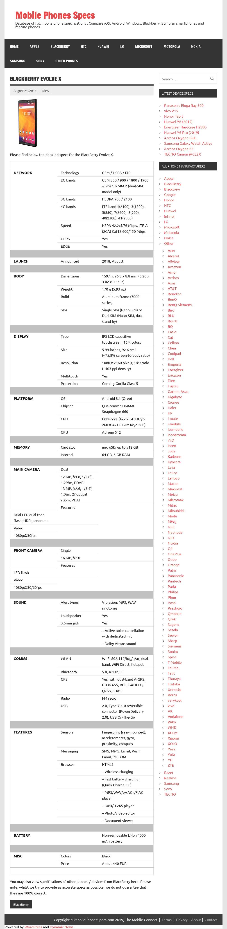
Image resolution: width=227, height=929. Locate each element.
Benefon (175, 293)
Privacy (182, 919)
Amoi (172, 272)
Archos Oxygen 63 (178, 148)
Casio (172, 331)
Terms (167, 919)
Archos (173, 277)
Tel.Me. (173, 667)
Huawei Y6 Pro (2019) (181, 132)
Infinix (169, 216)
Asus (171, 283)
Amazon (174, 266)
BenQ (172, 299)
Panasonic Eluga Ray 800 (184, 105)
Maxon (173, 483)
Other (169, 243)
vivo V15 (171, 110)
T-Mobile (175, 662)
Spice (172, 656)
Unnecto (174, 689)
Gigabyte (175, 396)
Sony (40, 60)
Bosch (172, 321)
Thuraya (174, 678)
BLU (171, 315)
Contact (211, 919)
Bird (171, 310)
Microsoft (143, 46)
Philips (173, 591)
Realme (170, 777)
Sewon (173, 635)
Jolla (171, 451)
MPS (45, 90)
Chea (172, 348)
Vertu (172, 694)
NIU (171, 537)
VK (170, 711)
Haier (172, 407)
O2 (170, 548)
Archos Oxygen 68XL (180, 137)
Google (170, 194)
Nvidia (173, 543)
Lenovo (173, 478)
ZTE (171, 765)
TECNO (170, 794)
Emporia (174, 364)
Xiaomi (173, 738)
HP (170, 413)
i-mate (173, 418)
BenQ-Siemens (180, 304)
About (196, 919)
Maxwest (175, 489)
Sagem (173, 624)
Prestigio (175, 608)
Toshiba (174, 684)
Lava (171, 467)
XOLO (172, 743)
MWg (172, 521)
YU (170, 759)
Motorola (171, 46)
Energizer (175, 369)
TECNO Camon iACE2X (182, 154)
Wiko (172, 721)
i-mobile (174, 423)
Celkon (173, 342)
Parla (172, 586)
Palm (172, 570)
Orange (174, 564)
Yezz (171, 749)
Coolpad (174, 353)
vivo (171, 705)
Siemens (175, 646)
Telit (171, 673)
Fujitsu (173, 386)
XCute (173, 732)
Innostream (177, 434)
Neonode (175, 532)
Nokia (196, 46)
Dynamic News (61, 926)
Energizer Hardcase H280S (185, 127)
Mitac (172, 505)
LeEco (172, 472)
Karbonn (174, 456)
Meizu (173, 494)
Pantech (174, 581)
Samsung (17, 60)
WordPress (33, 926)
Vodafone (175, 716)
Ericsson (174, 375)
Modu (172, 516)
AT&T (172, 288)
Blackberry (60, 46)
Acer (171, 250)
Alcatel (173, 256)
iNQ (171, 440)
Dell (171, 358)
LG (122, 46)
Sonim (173, 651)
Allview (173, 261)
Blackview (172, 189)
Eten (171, 380)
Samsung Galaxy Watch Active (188, 143)
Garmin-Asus (178, 391)
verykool (175, 700)
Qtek (172, 619)
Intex (172, 445)
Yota (171, 754)
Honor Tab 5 (174, 116)
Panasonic (176, 575)
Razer (168, 772)
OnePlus (174, 554)
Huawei (103, 46)
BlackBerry (21, 904)
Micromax (176, 499)
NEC (171, 526)
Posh (172, 602)
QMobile (175, 613)
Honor (169, 200)
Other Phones (66, 60)
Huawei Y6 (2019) (178, 121)
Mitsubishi (176, 510)
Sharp (172, 640)
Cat (170, 337)
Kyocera (174, 461)
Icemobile (175, 429)
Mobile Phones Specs (55, 15)
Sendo (173, 629)
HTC (83, 46)
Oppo (172, 559)
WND (172, 727)
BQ (170, 326)
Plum (172, 597)
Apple (34, 46)
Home (14, 46)
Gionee (173, 402)
